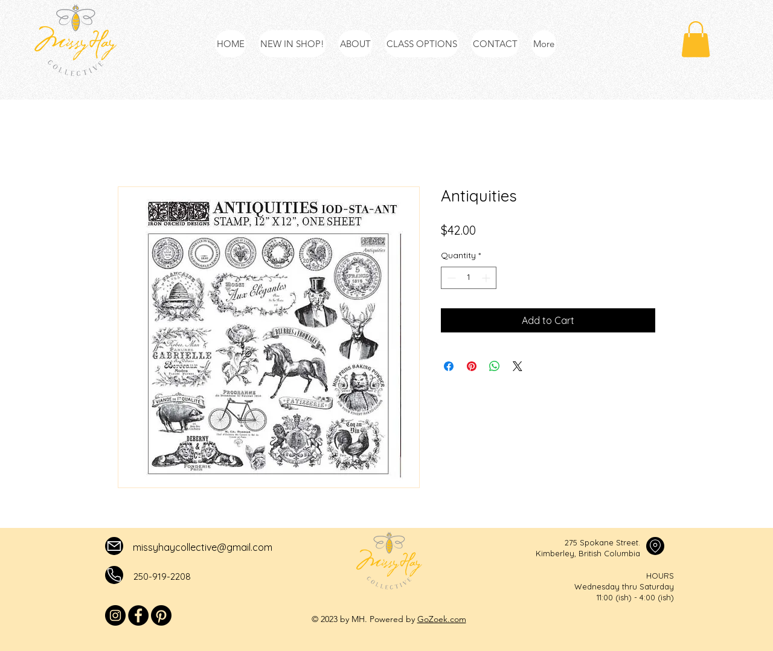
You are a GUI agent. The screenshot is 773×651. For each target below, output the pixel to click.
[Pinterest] (161, 615)
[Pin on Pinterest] (471, 366)
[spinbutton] (469, 277)
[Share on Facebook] (448, 366)
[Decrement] (450, 277)
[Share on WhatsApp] (494, 366)
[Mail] (114, 546)
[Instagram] (115, 615)
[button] (696, 39)
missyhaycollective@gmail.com (202, 547)
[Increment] (487, 277)
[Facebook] (138, 615)
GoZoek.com (441, 619)
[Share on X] (517, 366)
